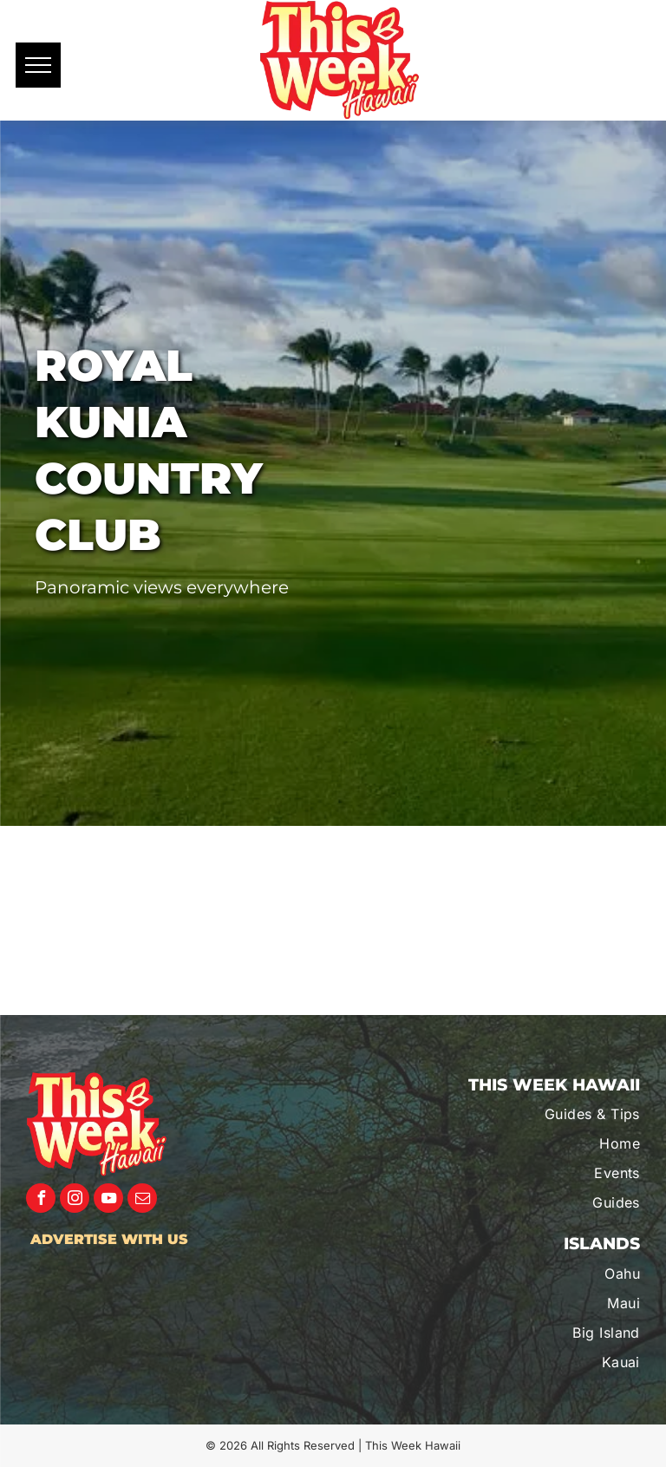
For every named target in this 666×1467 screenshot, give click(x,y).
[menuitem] (548, 1114)
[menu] (38, 65)
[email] (142, 1200)
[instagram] (74, 1200)
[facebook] (41, 1200)
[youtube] (108, 1200)
